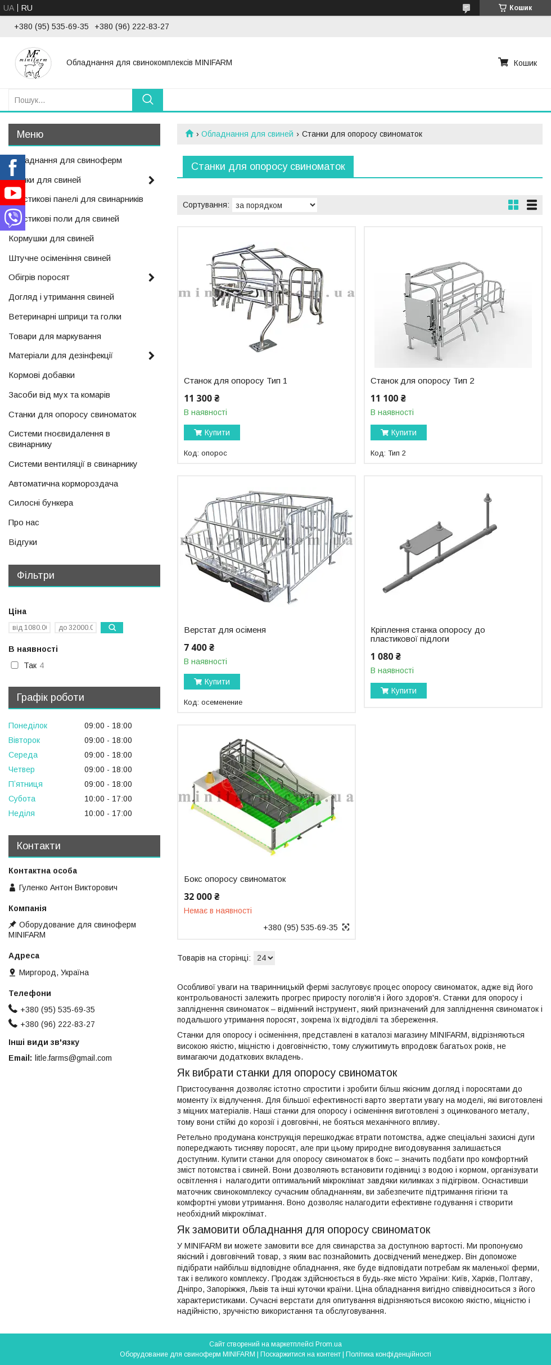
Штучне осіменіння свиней (59, 258)
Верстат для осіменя (225, 629)
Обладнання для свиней (247, 133)
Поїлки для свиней (44, 179)
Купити (217, 432)
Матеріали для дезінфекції (60, 355)
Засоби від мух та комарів (59, 394)
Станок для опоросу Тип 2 (422, 380)
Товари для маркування (54, 336)
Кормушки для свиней (51, 238)
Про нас (23, 522)
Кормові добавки (41, 375)
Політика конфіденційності (388, 1354)
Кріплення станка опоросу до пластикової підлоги (428, 634)
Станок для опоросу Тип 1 (235, 380)
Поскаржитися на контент (300, 1354)
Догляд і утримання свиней (61, 296)
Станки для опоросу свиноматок (72, 414)
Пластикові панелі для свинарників (75, 199)
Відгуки (22, 542)
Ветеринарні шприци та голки (64, 316)
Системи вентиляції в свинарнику (73, 463)
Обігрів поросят (39, 277)
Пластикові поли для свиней (63, 218)
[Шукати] (147, 100)
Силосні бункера (40, 502)
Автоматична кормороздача (63, 483)
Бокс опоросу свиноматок (235, 879)
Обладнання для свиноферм (65, 160)
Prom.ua (328, 1344)
